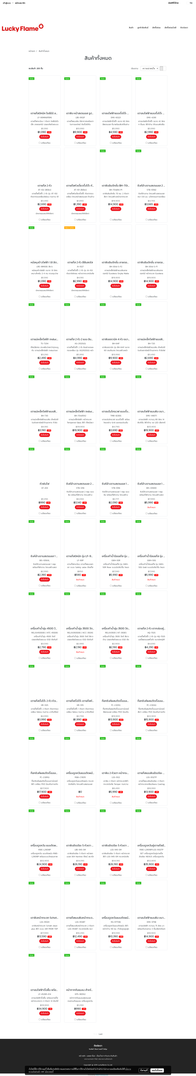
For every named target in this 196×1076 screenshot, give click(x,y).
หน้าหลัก (82, 1056)
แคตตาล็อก (91, 1056)
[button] (192, 28)
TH (189, 3)
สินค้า (131, 27)
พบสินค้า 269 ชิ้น (36, 68)
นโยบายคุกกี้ (49, 1071)
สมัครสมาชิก (20, 3)
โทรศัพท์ (91, 1049)
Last (100, 1033)
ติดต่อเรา (184, 27)
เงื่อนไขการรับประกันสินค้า (106, 1056)
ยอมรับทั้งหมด (157, 1070)
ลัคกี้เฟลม (156, 27)
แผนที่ (100, 1049)
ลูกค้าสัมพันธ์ (142, 27)
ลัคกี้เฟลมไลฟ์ (170, 27)
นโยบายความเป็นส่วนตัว (105, 1059)
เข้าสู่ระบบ (7, 3)
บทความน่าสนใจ (89, 1059)
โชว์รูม (105, 1049)
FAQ (96, 1059)
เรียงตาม (135, 68)
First (96, 1033)
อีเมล (96, 1049)
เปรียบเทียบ (45, 142)
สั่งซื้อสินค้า (44, 136)
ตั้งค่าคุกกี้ (144, 1070)
